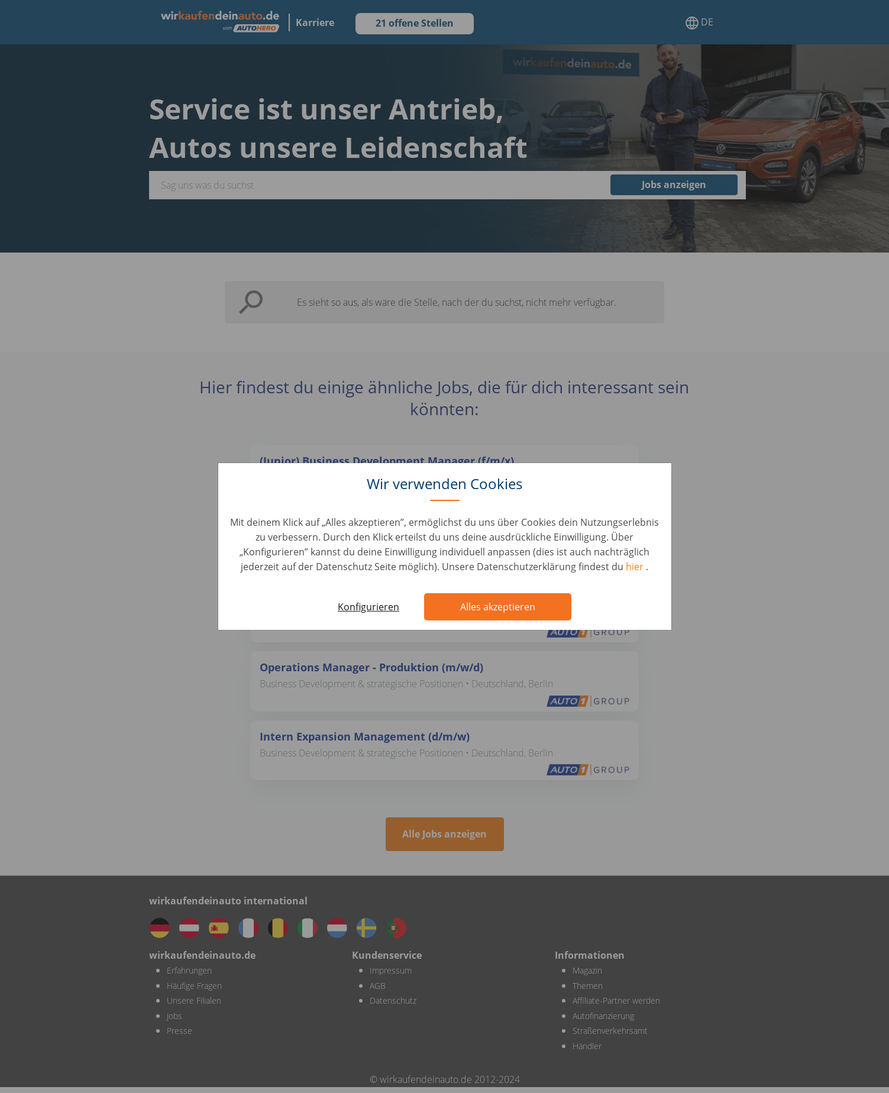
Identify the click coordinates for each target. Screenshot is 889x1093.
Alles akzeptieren (497, 606)
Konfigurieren (368, 606)
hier (636, 566)
